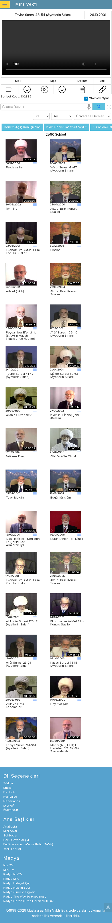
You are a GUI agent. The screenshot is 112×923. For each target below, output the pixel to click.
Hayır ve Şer (59, 704)
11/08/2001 (56, 328)
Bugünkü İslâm (60, 497)
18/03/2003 (13, 741)
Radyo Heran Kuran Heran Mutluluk (28, 901)
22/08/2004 (57, 287)
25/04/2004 (57, 204)
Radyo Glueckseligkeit (19, 892)
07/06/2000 (57, 700)
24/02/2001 (57, 617)
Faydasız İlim (15, 167)
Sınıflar (55, 250)
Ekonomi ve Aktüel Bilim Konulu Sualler (23, 251)
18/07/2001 (12, 658)
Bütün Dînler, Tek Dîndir (66, 538)
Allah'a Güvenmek (18, 415)
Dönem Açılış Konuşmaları (22, 127)
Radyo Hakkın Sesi (16, 887)
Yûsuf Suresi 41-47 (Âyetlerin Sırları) (63, 169)
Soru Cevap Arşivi (16, 840)
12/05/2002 (57, 493)
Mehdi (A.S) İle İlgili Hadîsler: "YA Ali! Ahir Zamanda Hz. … (65, 748)
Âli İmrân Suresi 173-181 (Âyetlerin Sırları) (22, 623)
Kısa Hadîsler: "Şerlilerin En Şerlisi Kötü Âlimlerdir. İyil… (23, 542)
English (8, 787)
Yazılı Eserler (12, 849)
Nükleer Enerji (16, 456)
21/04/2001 (56, 369)
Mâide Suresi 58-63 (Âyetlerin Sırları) (64, 375)
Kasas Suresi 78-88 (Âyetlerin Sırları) (64, 664)
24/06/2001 (13, 287)
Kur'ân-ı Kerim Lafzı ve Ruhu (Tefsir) (28, 844)
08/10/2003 (57, 658)
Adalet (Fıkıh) (15, 291)
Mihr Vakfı (26, 4)
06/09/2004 (57, 741)
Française (10, 796)
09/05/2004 (13, 328)
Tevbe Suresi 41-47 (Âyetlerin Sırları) (19, 375)
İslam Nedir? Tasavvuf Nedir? (66, 127)
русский (8, 805)
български (10, 810)
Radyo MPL (11, 878)
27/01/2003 (57, 411)
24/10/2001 (12, 369)
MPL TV (8, 869)
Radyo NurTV (12, 874)
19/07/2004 (13, 535)
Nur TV (8, 865)
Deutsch (9, 792)
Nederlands (11, 801)
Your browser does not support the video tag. (56, 47)
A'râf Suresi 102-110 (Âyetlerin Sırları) (63, 334)
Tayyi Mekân (15, 497)
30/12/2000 (13, 163)
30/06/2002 (13, 204)
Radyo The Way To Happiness (24, 896)
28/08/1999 (13, 700)
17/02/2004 (13, 452)
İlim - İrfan (12, 208)
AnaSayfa (10, 826)
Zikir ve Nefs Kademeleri (15, 705)
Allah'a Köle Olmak (63, 456)
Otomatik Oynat (98, 98)
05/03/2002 (57, 163)
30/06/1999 (13, 411)
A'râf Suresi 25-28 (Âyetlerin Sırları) (18, 664)
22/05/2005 (57, 576)
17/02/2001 (12, 576)
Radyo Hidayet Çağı (17, 883)
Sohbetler (10, 835)
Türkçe (8, 783)
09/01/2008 (57, 535)
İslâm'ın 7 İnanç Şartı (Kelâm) (64, 417)
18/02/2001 (12, 617)
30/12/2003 (57, 246)
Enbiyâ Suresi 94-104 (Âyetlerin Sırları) (21, 747)
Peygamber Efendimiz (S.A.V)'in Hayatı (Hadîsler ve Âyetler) (21, 335)
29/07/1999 (57, 452)
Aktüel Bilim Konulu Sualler (63, 210)
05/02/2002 (13, 493)
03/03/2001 (13, 246)
